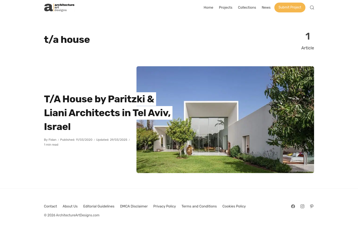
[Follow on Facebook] (293, 206)
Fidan (53, 139)
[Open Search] (312, 7)
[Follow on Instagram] (302, 206)
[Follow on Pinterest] (312, 206)
